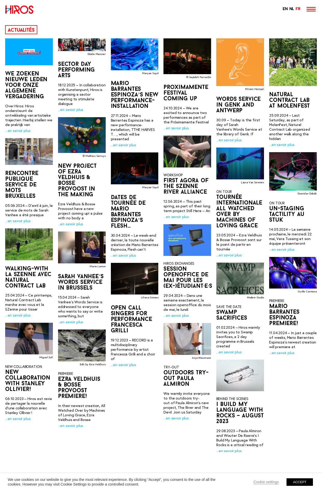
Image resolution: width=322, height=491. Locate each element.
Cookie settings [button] (266, 482)
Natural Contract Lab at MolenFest (289, 100)
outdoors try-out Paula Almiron (185, 378)
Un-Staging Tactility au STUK (286, 214)
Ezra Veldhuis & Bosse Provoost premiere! (79, 388)
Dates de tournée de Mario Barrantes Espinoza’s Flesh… (128, 212)
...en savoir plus (17, 130)
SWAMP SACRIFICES (231, 315)
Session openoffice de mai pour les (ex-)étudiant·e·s (187, 277)
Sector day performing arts (76, 70)
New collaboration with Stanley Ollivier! (27, 380)
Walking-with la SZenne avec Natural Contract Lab (28, 277)
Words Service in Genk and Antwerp (238, 105)
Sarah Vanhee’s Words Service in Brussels (81, 282)
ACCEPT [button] (299, 482)
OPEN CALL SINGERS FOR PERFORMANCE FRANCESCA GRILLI (131, 320)
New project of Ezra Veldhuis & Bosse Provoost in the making (77, 181)
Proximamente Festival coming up (185, 93)
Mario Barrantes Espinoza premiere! (284, 315)
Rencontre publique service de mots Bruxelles (21, 185)
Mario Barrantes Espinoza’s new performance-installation (134, 95)
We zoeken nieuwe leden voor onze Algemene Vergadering (26, 85)
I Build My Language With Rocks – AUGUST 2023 (240, 413)
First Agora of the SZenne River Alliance (185, 186)
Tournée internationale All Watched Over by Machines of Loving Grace (239, 211)
